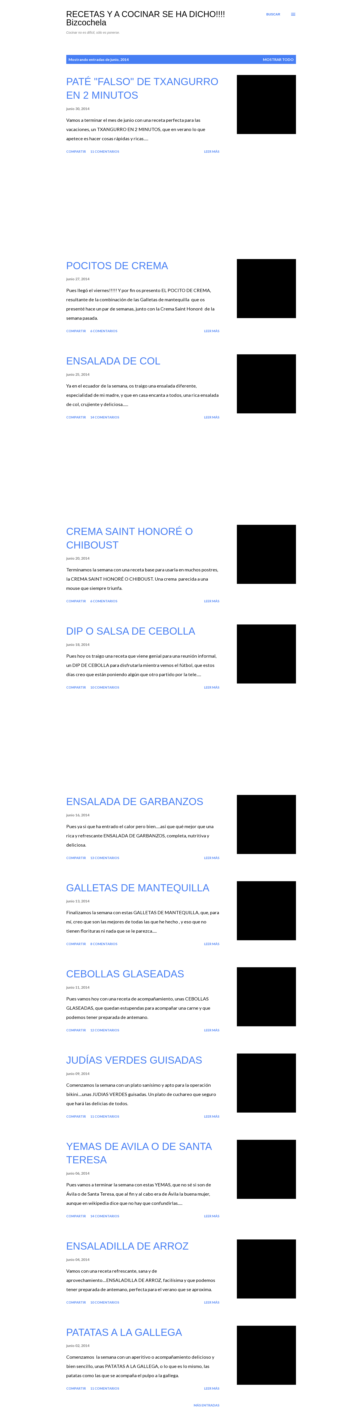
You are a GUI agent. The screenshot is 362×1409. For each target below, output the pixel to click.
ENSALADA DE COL (113, 361)
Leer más (211, 151)
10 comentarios (104, 687)
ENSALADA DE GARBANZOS (134, 801)
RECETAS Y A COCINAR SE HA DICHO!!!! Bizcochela (145, 18)
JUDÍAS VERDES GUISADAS (134, 1060)
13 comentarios (104, 858)
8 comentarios (103, 944)
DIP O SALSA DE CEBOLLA (130, 631)
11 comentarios (104, 151)
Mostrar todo (278, 59)
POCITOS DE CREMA (117, 265)
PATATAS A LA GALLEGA (124, 1332)
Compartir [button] (76, 151)
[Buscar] (273, 14)
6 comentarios (103, 331)
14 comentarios (104, 417)
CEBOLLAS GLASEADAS (125, 973)
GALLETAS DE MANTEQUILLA (137, 887)
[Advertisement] (142, 207)
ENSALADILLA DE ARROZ (127, 1246)
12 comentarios (104, 1030)
